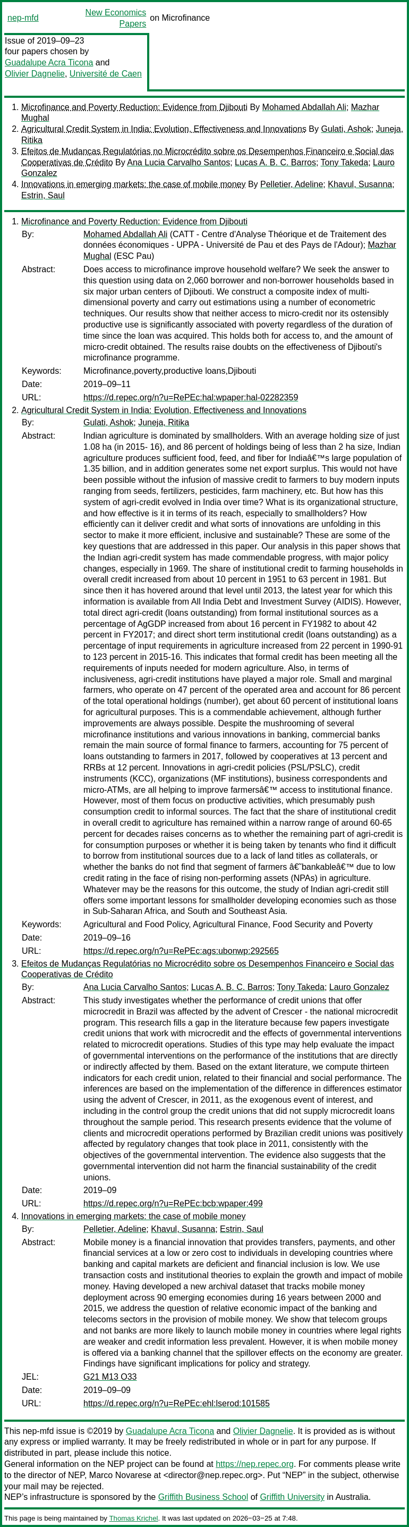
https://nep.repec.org (255, 1464)
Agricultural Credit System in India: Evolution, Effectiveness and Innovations (163, 128)
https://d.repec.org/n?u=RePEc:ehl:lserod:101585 (176, 1403)
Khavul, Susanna (360, 184)
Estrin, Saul (43, 195)
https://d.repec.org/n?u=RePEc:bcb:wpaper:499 (173, 1203)
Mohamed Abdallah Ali (304, 107)
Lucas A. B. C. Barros (275, 162)
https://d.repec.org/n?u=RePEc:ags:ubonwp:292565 (181, 950)
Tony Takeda (345, 162)
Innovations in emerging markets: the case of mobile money (133, 184)
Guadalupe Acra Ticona (49, 62)
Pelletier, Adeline (291, 184)
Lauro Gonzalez (359, 987)
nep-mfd (23, 17)
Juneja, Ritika (163, 422)
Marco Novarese (120, 1475)
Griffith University (292, 1496)
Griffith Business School (203, 1496)
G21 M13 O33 (110, 1376)
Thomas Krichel (133, 1518)
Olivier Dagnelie (35, 73)
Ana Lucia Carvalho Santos (178, 162)
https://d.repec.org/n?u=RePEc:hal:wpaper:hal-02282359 (190, 397)
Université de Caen (106, 73)
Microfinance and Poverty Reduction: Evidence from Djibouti (134, 107)
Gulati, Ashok (346, 128)
